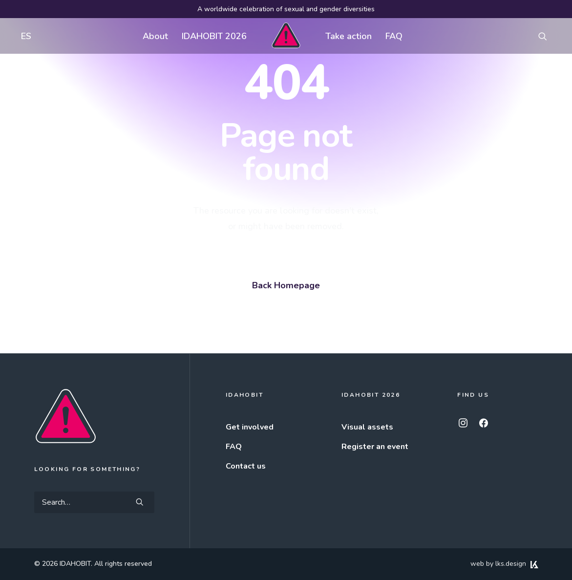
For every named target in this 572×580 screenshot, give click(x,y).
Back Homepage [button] (286, 285)
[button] (547, 36)
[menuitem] (24, 36)
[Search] (94, 502)
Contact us (246, 466)
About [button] (155, 36)
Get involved (250, 427)
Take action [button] (348, 36)
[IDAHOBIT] (286, 35)
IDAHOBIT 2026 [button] (214, 36)
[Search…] (94, 502)
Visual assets (367, 427)
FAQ (394, 36)
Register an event (374, 446)
